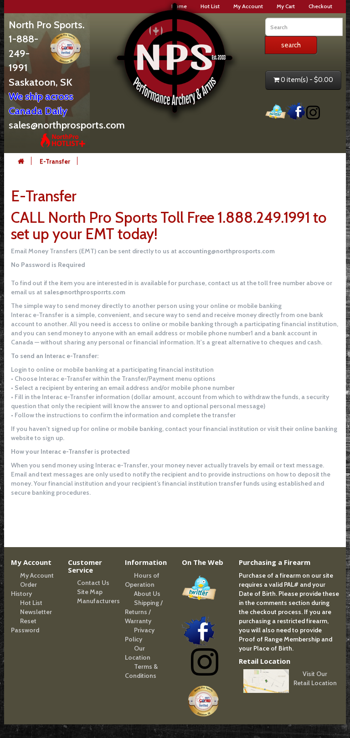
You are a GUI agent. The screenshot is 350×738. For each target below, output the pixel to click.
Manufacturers (98, 601)
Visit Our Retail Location (315, 678)
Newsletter (36, 612)
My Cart (286, 6)
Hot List (31, 603)
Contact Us (93, 583)
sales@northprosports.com (67, 125)
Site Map (90, 592)
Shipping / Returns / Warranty (144, 612)
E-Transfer (55, 161)
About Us (147, 593)
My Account (248, 6)
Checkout (320, 6)
